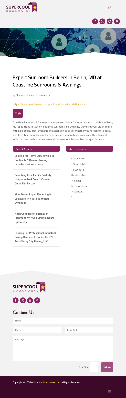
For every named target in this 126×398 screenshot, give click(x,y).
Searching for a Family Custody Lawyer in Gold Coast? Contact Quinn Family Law (33, 179)
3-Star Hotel (78, 164)
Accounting (77, 197)
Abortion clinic (78, 175)
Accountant (77, 191)
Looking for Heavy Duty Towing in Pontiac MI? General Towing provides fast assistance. (34, 160)
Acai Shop (76, 180)
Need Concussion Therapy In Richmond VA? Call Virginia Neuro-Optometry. (35, 218)
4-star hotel (77, 169)
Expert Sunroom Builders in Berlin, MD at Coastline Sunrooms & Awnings (57, 80)
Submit (107, 366)
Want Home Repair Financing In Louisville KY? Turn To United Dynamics (33, 198)
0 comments (43, 95)
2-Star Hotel (78, 158)
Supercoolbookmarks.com (46, 382)
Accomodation (79, 185)
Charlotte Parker (25, 95)
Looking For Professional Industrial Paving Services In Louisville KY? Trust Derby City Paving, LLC (35, 237)
